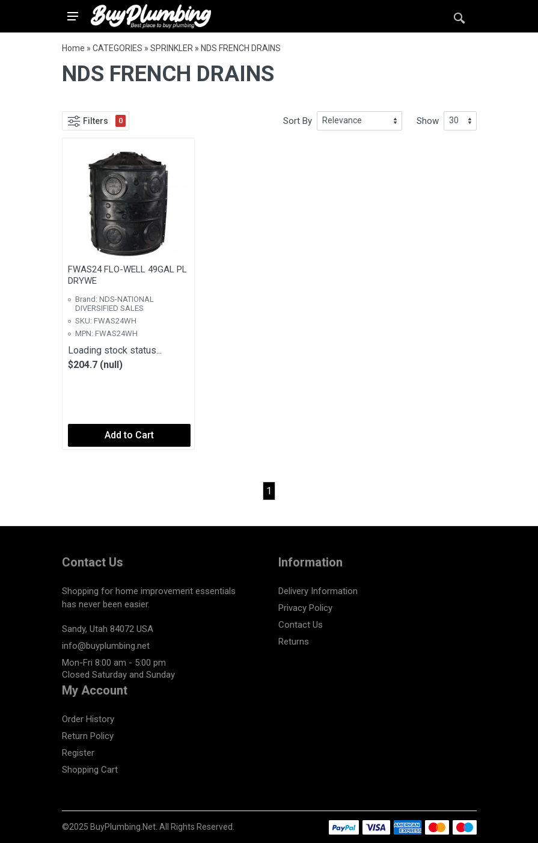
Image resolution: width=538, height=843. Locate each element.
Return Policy (88, 736)
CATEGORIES (117, 48)
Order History (88, 719)
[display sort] (359, 120)
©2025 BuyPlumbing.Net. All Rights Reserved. (148, 827)
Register (78, 752)
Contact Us (300, 624)
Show (428, 120)
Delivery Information (318, 591)
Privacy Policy (305, 607)
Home (73, 48)
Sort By (297, 120)
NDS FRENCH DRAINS (241, 48)
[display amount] (460, 120)
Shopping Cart (90, 769)
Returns (293, 641)
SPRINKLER (171, 48)
